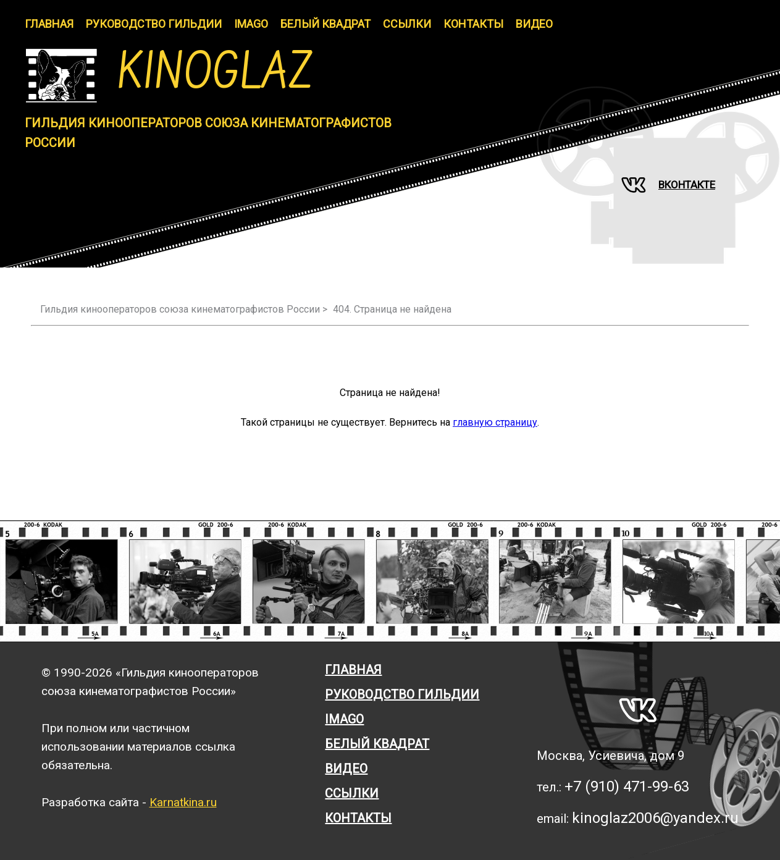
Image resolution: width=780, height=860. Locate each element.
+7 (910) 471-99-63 (626, 786)
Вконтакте (668, 184)
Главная (49, 23)
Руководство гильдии (154, 23)
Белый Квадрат (325, 23)
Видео (534, 23)
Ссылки (407, 23)
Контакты (473, 23)
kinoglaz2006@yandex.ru (655, 818)
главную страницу (495, 422)
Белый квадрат (377, 744)
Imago (344, 719)
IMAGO (251, 23)
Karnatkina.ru (183, 802)
